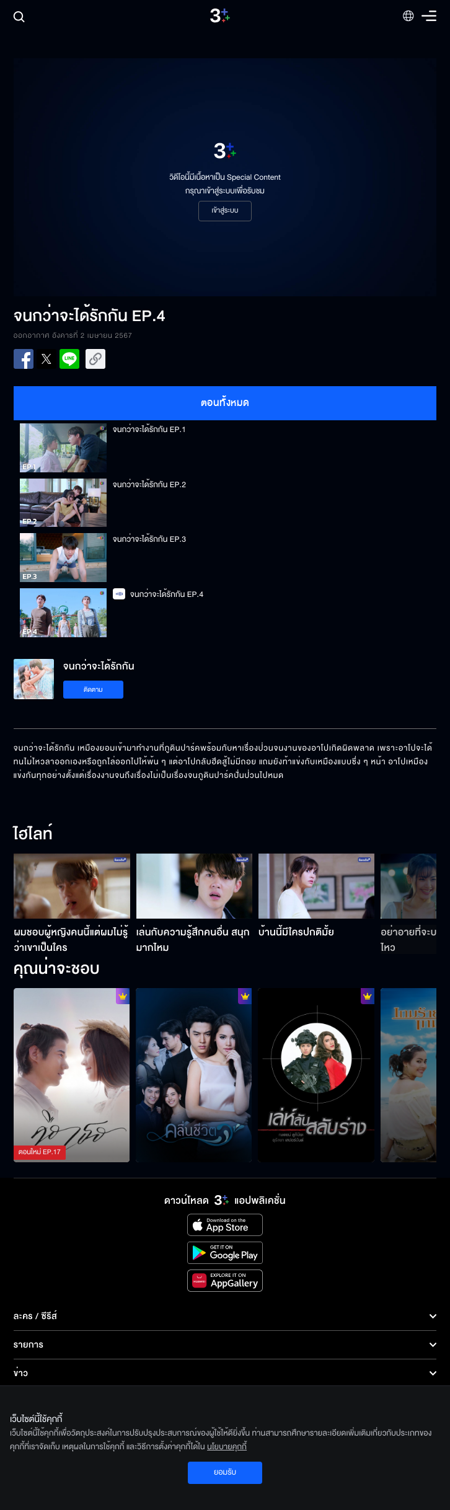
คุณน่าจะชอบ (57, 969)
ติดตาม (93, 689)
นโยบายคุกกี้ (227, 1447)
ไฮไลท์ (33, 835)
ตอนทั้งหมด (225, 403)
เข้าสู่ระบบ (224, 210)
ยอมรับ (225, 1472)
